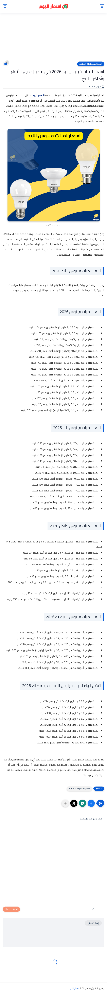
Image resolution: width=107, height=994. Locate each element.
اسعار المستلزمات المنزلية (90, 64)
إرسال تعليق (93, 923)
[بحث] (5, 6)
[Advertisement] (53, 39)
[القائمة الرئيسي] (102, 6)
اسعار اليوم (38, 95)
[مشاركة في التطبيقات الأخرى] (65, 803)
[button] (91, 803)
